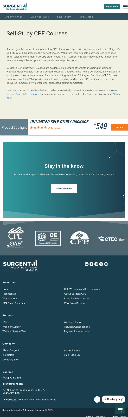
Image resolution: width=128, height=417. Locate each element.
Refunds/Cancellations (77, 327)
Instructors (8, 355)
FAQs (5, 322)
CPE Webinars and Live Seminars (82, 289)
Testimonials (9, 294)
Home (5, 289)
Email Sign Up (72, 355)
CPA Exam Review (74, 303)
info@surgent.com (13, 384)
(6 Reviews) (54, 128)
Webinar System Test (14, 331)
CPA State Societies (13, 303)
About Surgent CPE (75, 294)
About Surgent (10, 350)
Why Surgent (9, 298)
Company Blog (10, 359)
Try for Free (112, 6)
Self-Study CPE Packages (25, 94)
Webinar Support (11, 327)
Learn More (119, 127)
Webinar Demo (72, 322)
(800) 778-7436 (11, 377)
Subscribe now (64, 188)
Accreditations (72, 350)
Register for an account (77, 331)
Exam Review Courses (76, 298)
